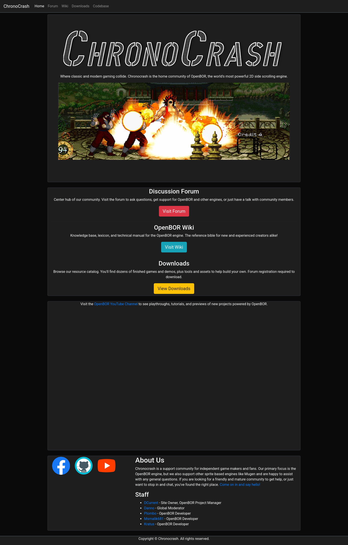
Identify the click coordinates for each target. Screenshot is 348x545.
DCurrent (151, 503)
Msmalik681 (154, 519)
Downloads (80, 6)
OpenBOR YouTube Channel (116, 304)
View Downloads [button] (174, 288)
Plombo (150, 513)
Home (40, 5)
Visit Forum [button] (174, 211)
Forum (53, 6)
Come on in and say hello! (240, 484)
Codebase (101, 6)
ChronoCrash (16, 6)
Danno (149, 508)
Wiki (64, 6)
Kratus (149, 524)
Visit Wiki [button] (174, 247)
